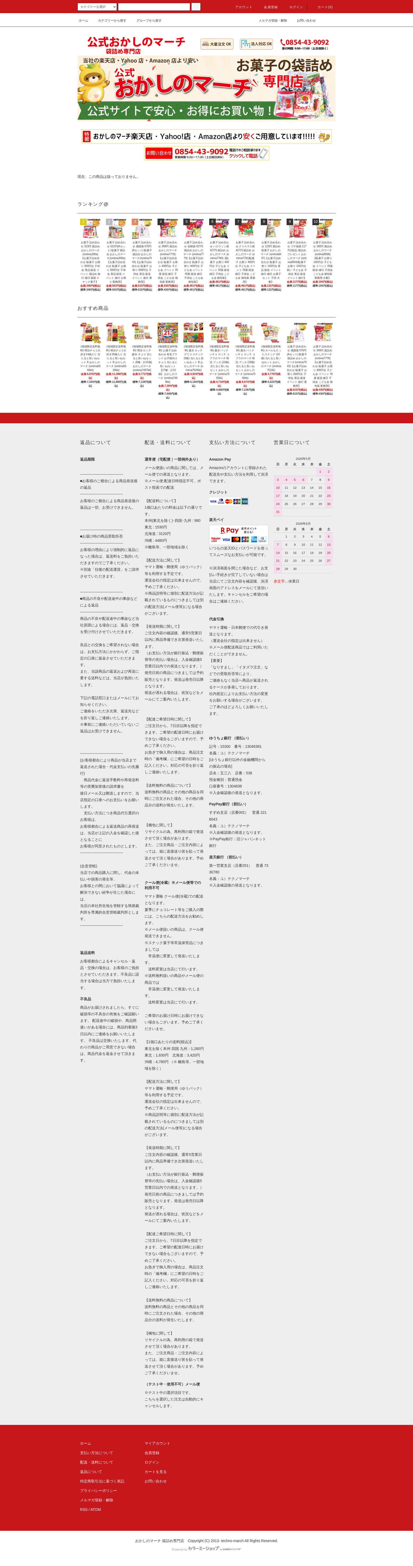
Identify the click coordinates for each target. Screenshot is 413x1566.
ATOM (96, 1509)
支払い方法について (96, 1453)
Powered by (206, 1549)
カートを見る (156, 1472)
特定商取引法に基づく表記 (102, 1481)
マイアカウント (157, 1443)
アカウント (241, 7)
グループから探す (146, 20)
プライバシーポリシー (98, 1490)
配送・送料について (96, 1462)
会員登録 (268, 7)
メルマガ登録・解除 (269, 20)
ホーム (83, 20)
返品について (91, 1472)
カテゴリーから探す (109, 20)
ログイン (293, 7)
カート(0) (322, 7)
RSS (84, 1509)
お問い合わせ (303, 20)
